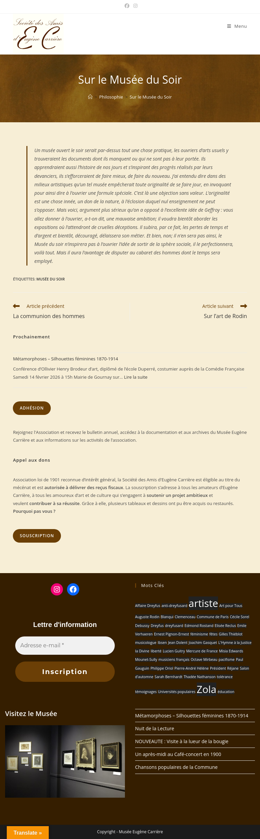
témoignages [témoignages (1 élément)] (146, 691)
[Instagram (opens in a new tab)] (134, 6)
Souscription (37, 536)
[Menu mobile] (237, 26)
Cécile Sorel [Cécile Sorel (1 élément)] (239, 616)
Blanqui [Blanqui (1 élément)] (167, 616)
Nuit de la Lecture (154, 728)
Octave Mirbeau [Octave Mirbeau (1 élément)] (204, 659)
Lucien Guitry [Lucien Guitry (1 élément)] (174, 651)
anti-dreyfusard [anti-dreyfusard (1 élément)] (174, 605)
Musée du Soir (51, 278)
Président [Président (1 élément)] (218, 668)
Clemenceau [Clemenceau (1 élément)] (185, 616)
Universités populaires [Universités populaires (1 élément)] (176, 691)
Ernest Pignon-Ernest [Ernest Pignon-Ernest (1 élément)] (171, 634)
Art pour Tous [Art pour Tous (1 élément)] (230, 605)
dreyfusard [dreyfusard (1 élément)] (174, 625)
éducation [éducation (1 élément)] (226, 691)
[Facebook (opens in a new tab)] (127, 6)
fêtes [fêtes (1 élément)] (213, 634)
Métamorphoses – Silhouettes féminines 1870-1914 (65, 359)
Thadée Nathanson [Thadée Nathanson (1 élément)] (199, 676)
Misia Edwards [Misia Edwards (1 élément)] (231, 651)
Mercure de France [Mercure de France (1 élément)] (202, 651)
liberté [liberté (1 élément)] (156, 651)
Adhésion (32, 408)
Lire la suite (135, 377)
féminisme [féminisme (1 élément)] (199, 634)
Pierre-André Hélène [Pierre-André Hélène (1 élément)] (191, 668)
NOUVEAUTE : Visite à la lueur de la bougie (182, 741)
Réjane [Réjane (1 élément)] (233, 668)
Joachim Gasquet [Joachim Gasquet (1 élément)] (203, 642)
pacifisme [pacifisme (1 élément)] (227, 659)
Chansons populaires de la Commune (176, 767)
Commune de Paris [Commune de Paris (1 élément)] (213, 616)
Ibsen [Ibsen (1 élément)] (162, 642)
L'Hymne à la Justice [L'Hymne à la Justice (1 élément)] (235, 642)
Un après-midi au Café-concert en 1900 (178, 754)
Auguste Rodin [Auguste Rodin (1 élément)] (147, 616)
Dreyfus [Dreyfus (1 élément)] (157, 625)
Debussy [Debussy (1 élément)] (142, 625)
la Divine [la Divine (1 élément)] (142, 651)
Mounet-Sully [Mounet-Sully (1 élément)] (146, 659)
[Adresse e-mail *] (65, 645)
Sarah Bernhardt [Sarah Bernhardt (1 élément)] (168, 676)
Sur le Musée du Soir (151, 97)
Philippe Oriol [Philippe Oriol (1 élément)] (161, 668)
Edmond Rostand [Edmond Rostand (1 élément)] (199, 625)
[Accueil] (90, 97)
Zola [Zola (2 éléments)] (206, 689)
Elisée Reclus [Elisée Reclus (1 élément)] (225, 625)
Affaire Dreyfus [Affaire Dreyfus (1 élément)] (147, 605)
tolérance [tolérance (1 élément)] (225, 676)
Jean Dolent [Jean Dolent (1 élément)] (177, 642)
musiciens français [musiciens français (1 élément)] (174, 659)
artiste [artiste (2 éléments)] (203, 603)
